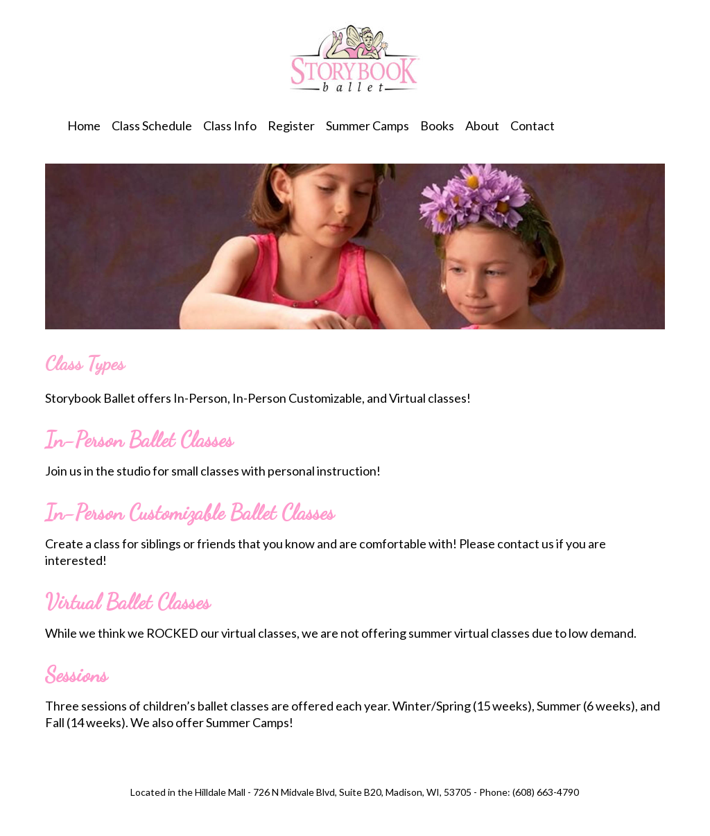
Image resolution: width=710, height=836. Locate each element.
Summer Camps (367, 125)
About (482, 125)
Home (84, 125)
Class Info (230, 125)
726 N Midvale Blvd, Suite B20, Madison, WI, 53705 (362, 792)
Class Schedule (152, 125)
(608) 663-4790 (545, 792)
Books (437, 125)
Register (291, 125)
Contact (532, 125)
